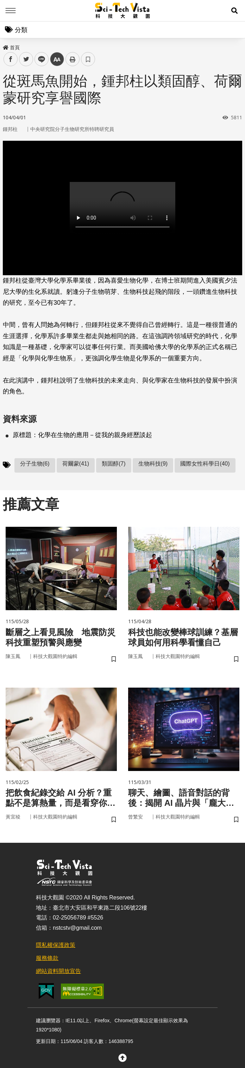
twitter (26, 59)
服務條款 (47, 958)
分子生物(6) (35, 464)
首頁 (11, 47)
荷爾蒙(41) (75, 464)
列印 (72, 59)
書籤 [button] (88, 59)
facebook (11, 59)
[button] (234, 10)
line (39, 59)
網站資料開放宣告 (58, 971)
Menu (10, 10)
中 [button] (57, 59)
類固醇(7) (114, 464)
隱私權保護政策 (55, 945)
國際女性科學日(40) (205, 464)
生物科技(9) (153, 464)
